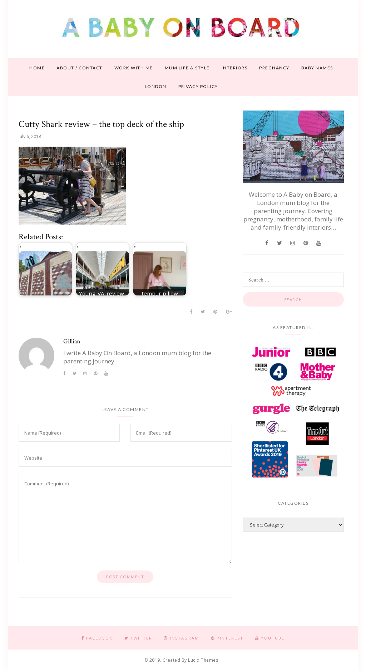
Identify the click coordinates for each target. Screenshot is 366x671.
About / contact (79, 67)
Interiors (235, 67)
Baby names (317, 67)
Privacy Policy (198, 86)
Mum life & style (187, 67)
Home (37, 67)
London (156, 86)
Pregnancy (274, 67)
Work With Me (133, 67)
